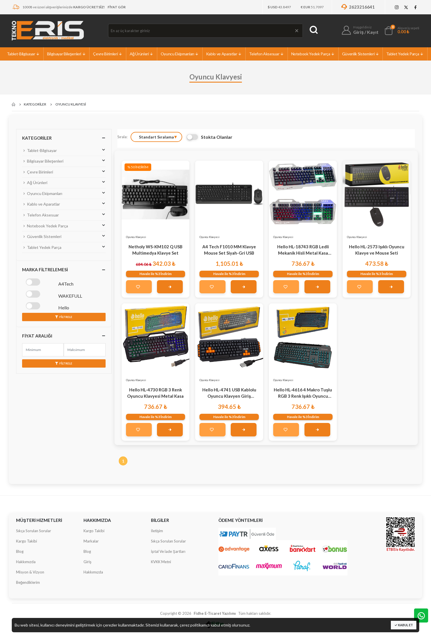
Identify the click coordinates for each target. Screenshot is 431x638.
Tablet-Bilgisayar (23, 53)
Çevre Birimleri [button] (64, 171)
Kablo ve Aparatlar (224, 53)
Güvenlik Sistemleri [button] (64, 236)
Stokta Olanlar (209, 137)
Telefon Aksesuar (266, 53)
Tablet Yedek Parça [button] (64, 246)
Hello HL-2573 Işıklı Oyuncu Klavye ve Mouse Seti (376, 250)
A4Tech (65, 283)
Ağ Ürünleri (142, 53)
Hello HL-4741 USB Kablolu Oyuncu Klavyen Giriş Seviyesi (229, 393)
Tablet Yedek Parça (405, 53)
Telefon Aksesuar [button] (64, 214)
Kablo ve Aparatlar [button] (64, 203)
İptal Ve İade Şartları (168, 551)
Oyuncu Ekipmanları (180, 53)
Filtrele (63, 317)
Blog (20, 551)
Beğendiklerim (28, 582)
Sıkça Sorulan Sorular (33, 530)
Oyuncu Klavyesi (136, 237)
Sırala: (122, 136)
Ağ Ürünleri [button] (64, 182)
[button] (388, 32)
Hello (63, 307)
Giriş (88, 561)
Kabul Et (403, 625)
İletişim (157, 530)
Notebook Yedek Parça (313, 53)
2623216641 (358, 7)
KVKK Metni (161, 561)
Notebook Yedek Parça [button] (64, 225)
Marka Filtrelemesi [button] (45, 269)
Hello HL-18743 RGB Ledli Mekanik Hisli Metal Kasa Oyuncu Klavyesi (303, 250)
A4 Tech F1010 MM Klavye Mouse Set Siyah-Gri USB (229, 250)
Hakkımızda (26, 561)
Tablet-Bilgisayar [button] (64, 150)
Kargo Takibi (26, 541)
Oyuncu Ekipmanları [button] (64, 193)
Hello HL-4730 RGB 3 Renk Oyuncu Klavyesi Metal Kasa (155, 393)
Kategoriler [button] (37, 138)
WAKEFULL (70, 295)
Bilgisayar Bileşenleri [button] (64, 160)
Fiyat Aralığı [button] (37, 335)
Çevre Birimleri (107, 53)
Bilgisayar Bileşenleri (66, 53)
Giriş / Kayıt (365, 32)
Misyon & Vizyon (30, 572)
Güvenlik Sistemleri (360, 53)
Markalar (91, 541)
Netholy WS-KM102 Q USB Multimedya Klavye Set (156, 250)
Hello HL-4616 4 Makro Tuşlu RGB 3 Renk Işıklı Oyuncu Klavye (303, 393)
